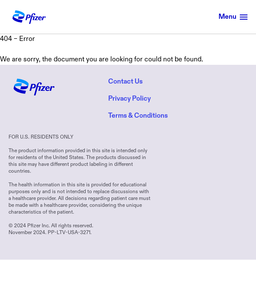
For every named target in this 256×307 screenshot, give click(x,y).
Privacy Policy (129, 99)
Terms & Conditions (138, 116)
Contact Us (125, 82)
